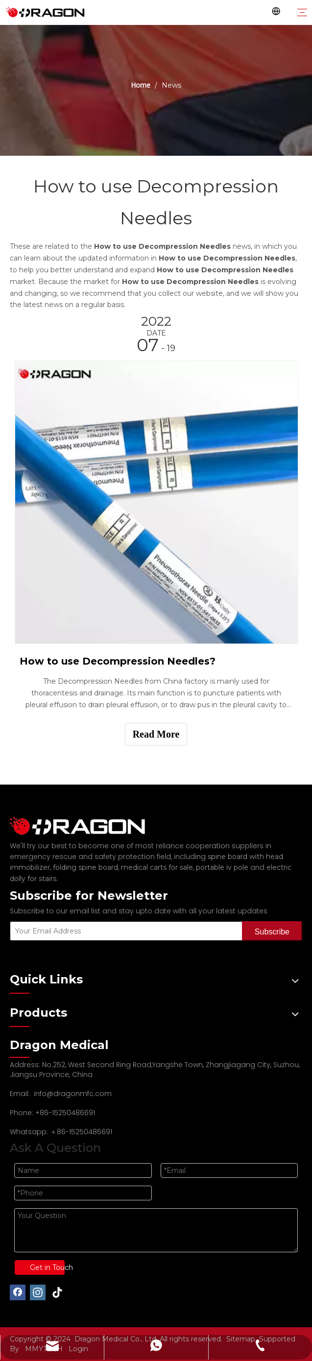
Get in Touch (47, 1267)
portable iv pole (222, 867)
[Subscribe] (272, 931)
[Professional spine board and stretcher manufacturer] (83, 826)
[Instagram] (38, 1292)
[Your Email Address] (124, 931)
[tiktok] (58, 1292)
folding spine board (85, 867)
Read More (156, 734)
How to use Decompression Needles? (118, 661)
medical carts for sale (157, 867)
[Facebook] (17, 1292)
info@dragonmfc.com (73, 1093)
